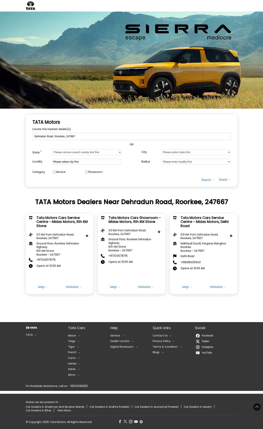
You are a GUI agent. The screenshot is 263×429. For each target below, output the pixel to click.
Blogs (156, 352)
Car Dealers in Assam (198, 407)
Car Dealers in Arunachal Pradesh (157, 407)
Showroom (95, 172)
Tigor (71, 346)
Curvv (72, 358)
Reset (223, 180)
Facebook (204, 335)
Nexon (72, 335)
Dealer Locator (120, 341)
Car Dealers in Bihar (38, 410)
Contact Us (160, 335)
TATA (29, 335)
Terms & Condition (165, 346)
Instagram (204, 347)
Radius (145, 161)
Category (38, 172)
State (37, 152)
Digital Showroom (121, 346)
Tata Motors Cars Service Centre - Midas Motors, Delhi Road (204, 221)
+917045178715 (46, 260)
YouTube (204, 352)
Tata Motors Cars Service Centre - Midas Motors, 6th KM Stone (62, 221)
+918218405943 (191, 262)
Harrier (72, 363)
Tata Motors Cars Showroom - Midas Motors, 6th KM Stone (134, 219)
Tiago (71, 341)
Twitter (202, 341)
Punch (72, 352)
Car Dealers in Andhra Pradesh (109, 407)
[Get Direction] (88, 237)
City (144, 152)
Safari (72, 369)
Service (61, 172)
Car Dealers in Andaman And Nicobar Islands (55, 407)
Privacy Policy (161, 341)
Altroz (71, 374)
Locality (37, 161)
